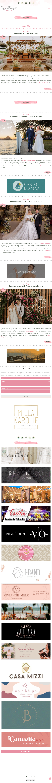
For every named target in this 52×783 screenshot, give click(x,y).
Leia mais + (48, 88)
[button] (26, 751)
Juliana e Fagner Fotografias (29, 160)
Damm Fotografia (29, 331)
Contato (23, 777)
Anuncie (33, 777)
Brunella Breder (43, 165)
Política (28, 777)
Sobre (18, 777)
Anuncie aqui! (26, 17)
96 (29, 369)
